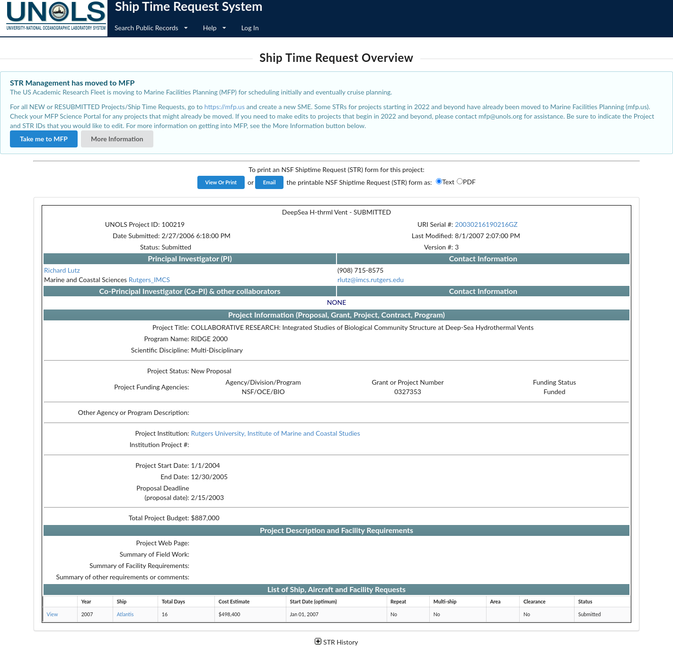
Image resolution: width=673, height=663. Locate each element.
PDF (469, 182)
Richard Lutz (62, 270)
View (52, 614)
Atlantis (125, 614)
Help (214, 28)
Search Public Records (151, 28)
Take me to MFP (44, 139)
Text (448, 182)
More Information (117, 139)
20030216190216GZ (486, 224)
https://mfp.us (224, 107)
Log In (250, 28)
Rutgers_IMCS (149, 280)
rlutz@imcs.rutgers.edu (370, 280)
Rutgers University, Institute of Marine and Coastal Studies (275, 433)
